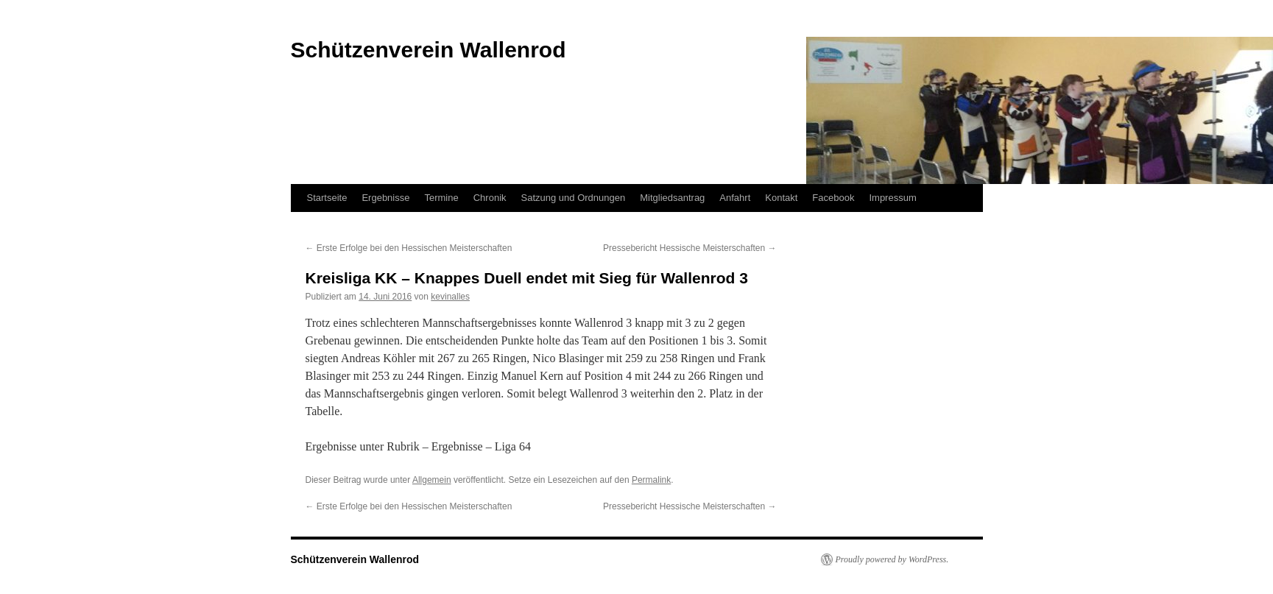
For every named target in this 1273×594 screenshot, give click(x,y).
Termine (441, 197)
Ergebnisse (385, 197)
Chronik (490, 197)
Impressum (892, 197)
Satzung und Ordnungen (573, 197)
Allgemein (431, 480)
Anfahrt (734, 197)
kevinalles (450, 296)
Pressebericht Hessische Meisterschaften (689, 248)
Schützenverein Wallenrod (355, 559)
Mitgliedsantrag (672, 197)
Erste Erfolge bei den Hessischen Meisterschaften (409, 248)
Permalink (651, 480)
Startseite (327, 197)
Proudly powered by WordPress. (892, 559)
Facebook (833, 197)
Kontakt (781, 197)
